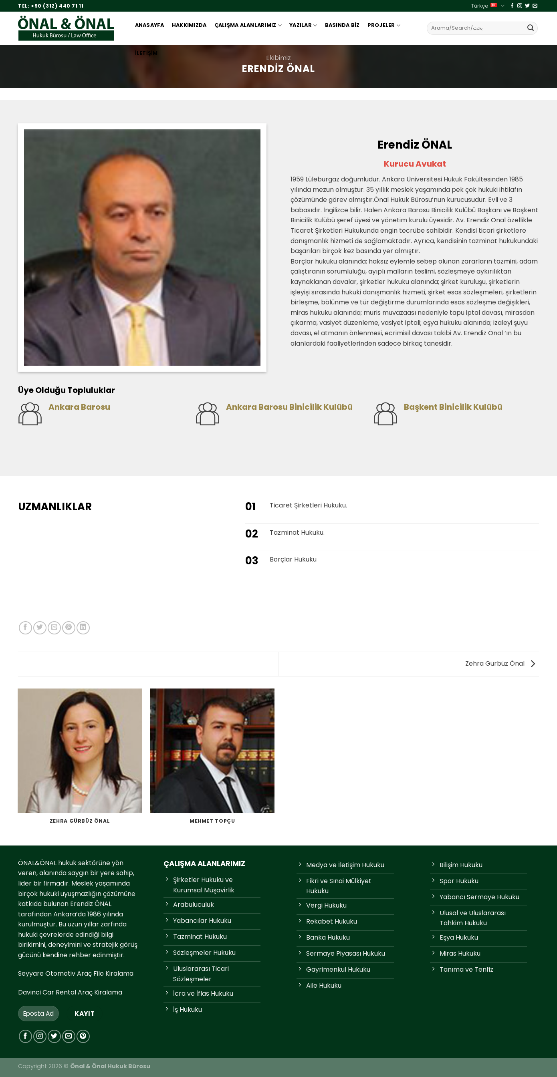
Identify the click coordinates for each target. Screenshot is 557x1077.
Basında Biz (342, 25)
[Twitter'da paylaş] (39, 627)
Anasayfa (149, 25)
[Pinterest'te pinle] (68, 627)
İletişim (146, 53)
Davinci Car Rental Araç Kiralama (70, 992)
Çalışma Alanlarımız (248, 25)
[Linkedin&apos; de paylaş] (83, 627)
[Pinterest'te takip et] (83, 1036)
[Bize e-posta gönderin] (535, 6)
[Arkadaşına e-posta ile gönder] (54, 627)
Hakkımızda (189, 25)
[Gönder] (530, 28)
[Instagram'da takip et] (519, 6)
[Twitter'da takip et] (527, 6)
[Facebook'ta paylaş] (25, 627)
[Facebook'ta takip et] (512, 6)
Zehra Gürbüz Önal (500, 663)
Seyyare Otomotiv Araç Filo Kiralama (75, 973)
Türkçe (487, 6)
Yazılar (303, 25)
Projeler (384, 25)
